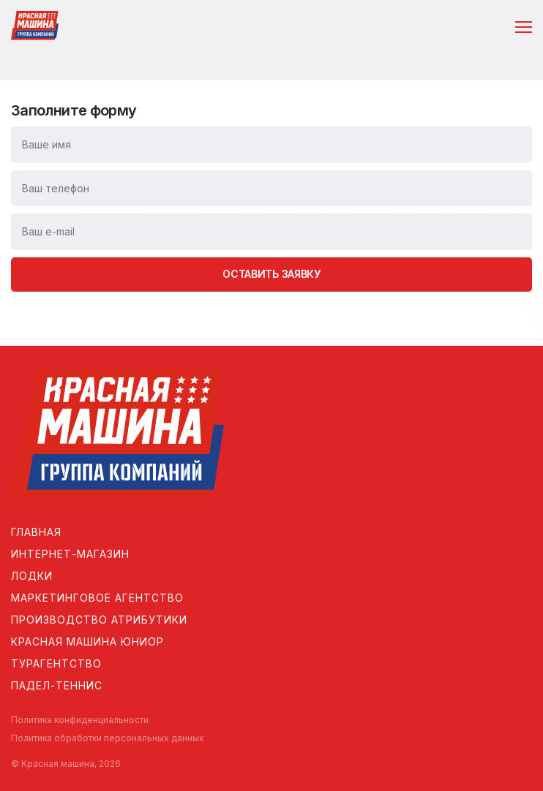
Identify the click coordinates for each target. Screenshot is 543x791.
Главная (36, 532)
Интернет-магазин (70, 554)
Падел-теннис (56, 685)
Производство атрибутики (99, 619)
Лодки (32, 575)
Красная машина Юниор (87, 641)
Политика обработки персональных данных (107, 738)
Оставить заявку (271, 274)
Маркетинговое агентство (97, 597)
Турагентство (56, 663)
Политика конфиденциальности (80, 719)
